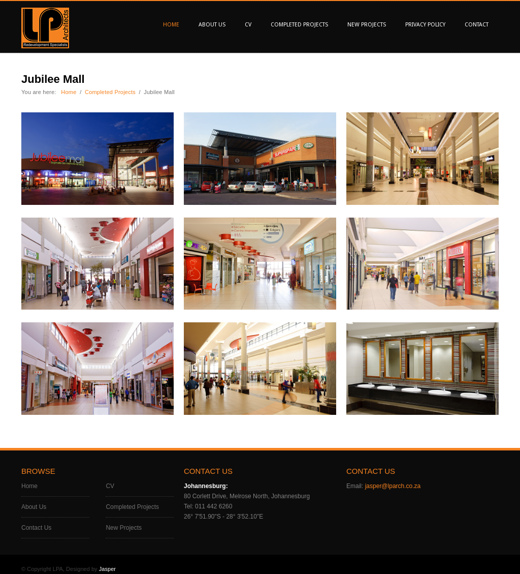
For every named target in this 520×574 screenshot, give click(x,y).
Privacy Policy (425, 24)
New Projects (366, 24)
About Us (212, 24)
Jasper (107, 569)
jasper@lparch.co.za (393, 486)
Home (171, 24)
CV (248, 24)
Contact (477, 24)
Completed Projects (299, 24)
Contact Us (36, 527)
